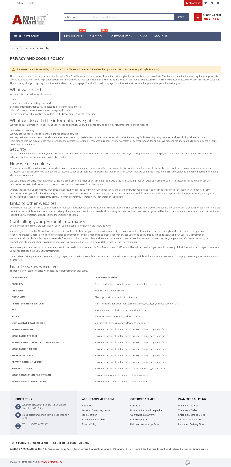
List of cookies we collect (75, 114)
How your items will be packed (146, 410)
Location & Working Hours (96, 410)
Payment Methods (188, 405)
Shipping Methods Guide (191, 414)
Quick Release (172, 448)
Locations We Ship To (190, 419)
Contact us (136, 405)
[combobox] (119, 17)
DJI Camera (118, 448)
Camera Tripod (156, 448)
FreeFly (130, 448)
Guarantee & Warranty (142, 414)
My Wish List (206, 3)
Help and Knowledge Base (144, 424)
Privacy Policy (89, 424)
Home (15, 48)
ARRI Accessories (51, 448)
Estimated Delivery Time (191, 424)
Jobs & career (89, 414)
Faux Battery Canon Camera (74, 448)
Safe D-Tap (141, 448)
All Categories (29, 36)
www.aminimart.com (51, 461)
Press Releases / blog (94, 419)
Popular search (39, 443)
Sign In (218, 3)
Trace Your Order (187, 410)
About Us (87, 405)
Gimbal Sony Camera (101, 448)
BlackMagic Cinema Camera (195, 448)
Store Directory (64, 443)
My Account (195, 3)
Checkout (212, 3)
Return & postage (139, 419)
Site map (84, 443)
